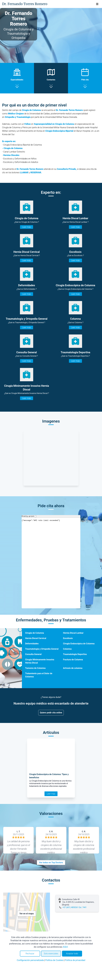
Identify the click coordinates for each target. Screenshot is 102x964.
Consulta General (33, 654)
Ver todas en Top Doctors (51, 862)
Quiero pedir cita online (51, 712)
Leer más (26, 227)
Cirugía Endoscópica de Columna (79, 643)
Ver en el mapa (27, 913)
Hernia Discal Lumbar (73, 633)
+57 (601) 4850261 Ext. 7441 (75, 907)
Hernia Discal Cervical (35, 638)
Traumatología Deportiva (75, 654)
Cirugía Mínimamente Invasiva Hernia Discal (39, 661)
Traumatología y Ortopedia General (41, 649)
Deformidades (32, 643)
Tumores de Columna (35, 668)
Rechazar (30, 953)
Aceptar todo (72, 953)
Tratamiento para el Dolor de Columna (38, 675)
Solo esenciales (51, 953)
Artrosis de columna (72, 668)
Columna (67, 649)
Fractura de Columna (73, 659)
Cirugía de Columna (34, 633)
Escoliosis (68, 638)
